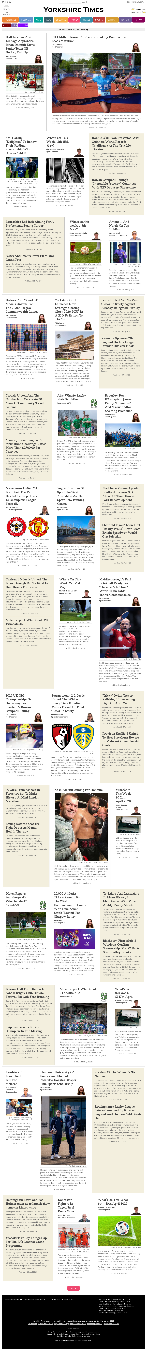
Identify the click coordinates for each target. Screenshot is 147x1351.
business (26, 19)
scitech (112, 19)
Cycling (14, 25)
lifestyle (61, 19)
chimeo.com (32, 1324)
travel (86, 19)
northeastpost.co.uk (94, 1324)
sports (99, 19)
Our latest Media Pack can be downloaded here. (73, 1340)
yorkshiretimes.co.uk (111, 1324)
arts (38, 19)
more (73, 1288)
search (84, 2)
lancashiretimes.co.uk (78, 1324)
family (74, 19)
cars (48, 19)
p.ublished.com (104, 1321)
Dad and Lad (23, 25)
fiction (138, 19)
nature (125, 19)
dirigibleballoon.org (61, 1324)
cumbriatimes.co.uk (45, 1324)
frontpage (10, 19)
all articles (6, 25)
